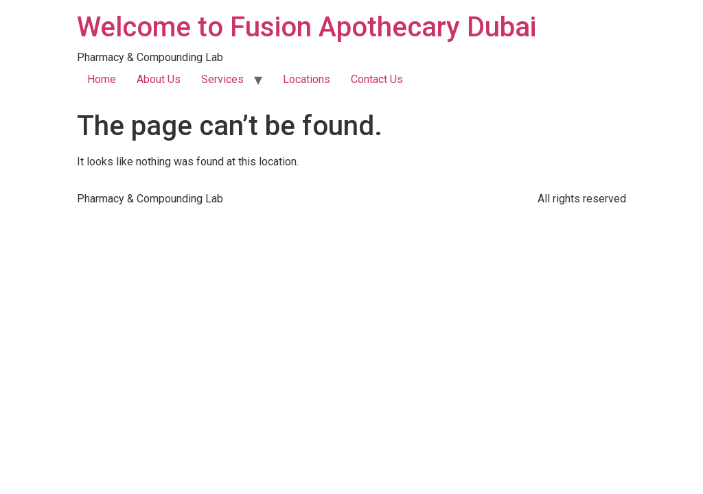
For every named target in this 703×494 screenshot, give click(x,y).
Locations (306, 79)
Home (101, 79)
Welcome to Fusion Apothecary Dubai (306, 27)
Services (222, 79)
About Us (159, 79)
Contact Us (377, 79)
